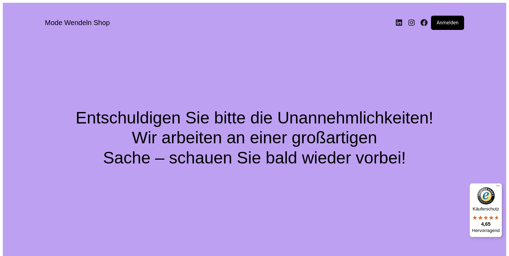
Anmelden (448, 22)
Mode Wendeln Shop (77, 22)
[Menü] (498, 187)
